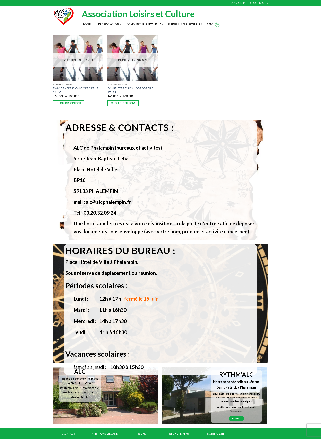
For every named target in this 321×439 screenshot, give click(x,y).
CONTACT (68, 434)
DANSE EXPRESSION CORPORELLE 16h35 (76, 90)
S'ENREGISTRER (239, 3)
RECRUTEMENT (179, 434)
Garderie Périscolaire (185, 24)
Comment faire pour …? (145, 24)
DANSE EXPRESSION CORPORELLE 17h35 (130, 90)
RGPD (142, 434)
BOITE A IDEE (215, 434)
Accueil (88, 24)
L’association (110, 24)
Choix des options (68, 103)
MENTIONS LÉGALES (105, 434)
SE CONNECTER (259, 3)
